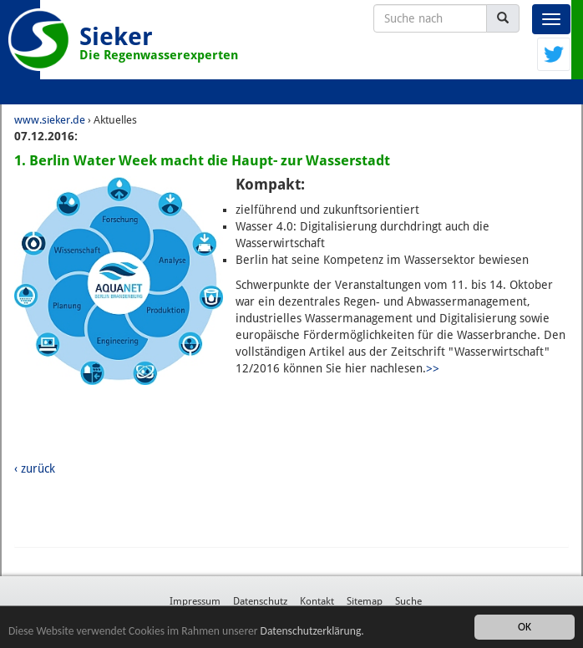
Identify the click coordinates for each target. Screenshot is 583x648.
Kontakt (317, 601)
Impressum (195, 601)
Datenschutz (260, 601)
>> (432, 368)
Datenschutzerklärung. (312, 631)
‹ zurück (34, 468)
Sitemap (365, 601)
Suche (408, 601)
